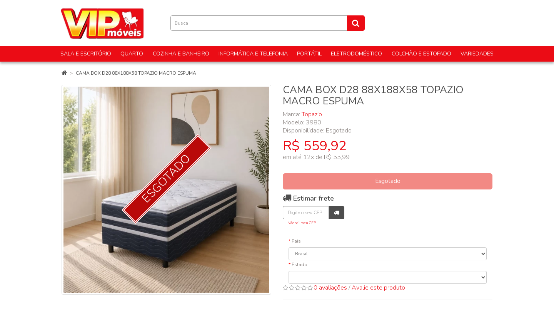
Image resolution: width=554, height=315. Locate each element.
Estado (299, 264)
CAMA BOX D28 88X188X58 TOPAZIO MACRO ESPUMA (136, 73)
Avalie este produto (378, 287)
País (296, 241)
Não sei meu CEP (301, 222)
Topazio (312, 114)
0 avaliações (330, 287)
